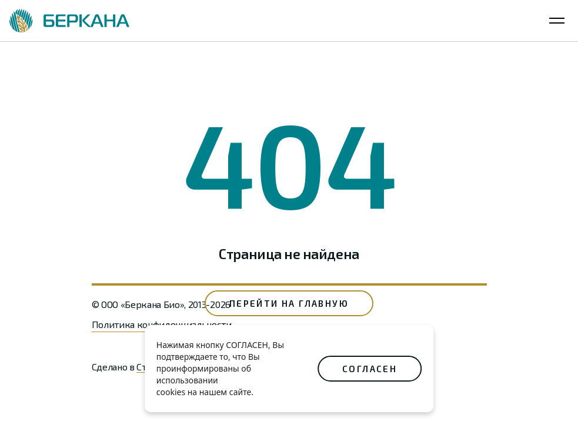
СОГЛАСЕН (369, 368)
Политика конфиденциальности (162, 324)
